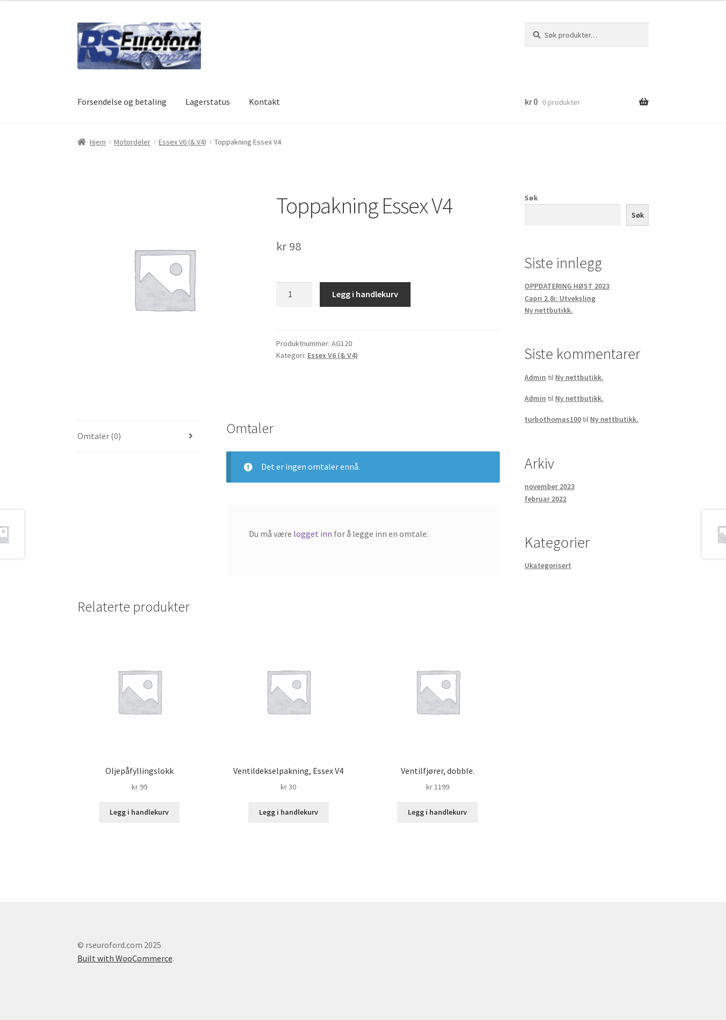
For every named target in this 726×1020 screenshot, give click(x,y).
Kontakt (264, 101)
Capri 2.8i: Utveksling (559, 298)
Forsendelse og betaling (122, 101)
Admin (535, 377)
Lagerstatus (207, 101)
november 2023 (549, 486)
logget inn (312, 533)
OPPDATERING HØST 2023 (566, 286)
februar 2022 (545, 499)
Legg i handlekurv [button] (139, 812)
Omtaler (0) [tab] (99, 435)
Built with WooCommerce (124, 958)
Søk (531, 198)
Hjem (98, 142)
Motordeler (132, 142)
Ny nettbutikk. (548, 310)
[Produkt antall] (294, 294)
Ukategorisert (547, 565)
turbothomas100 (552, 419)
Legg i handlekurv (365, 294)
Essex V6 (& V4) (182, 142)
